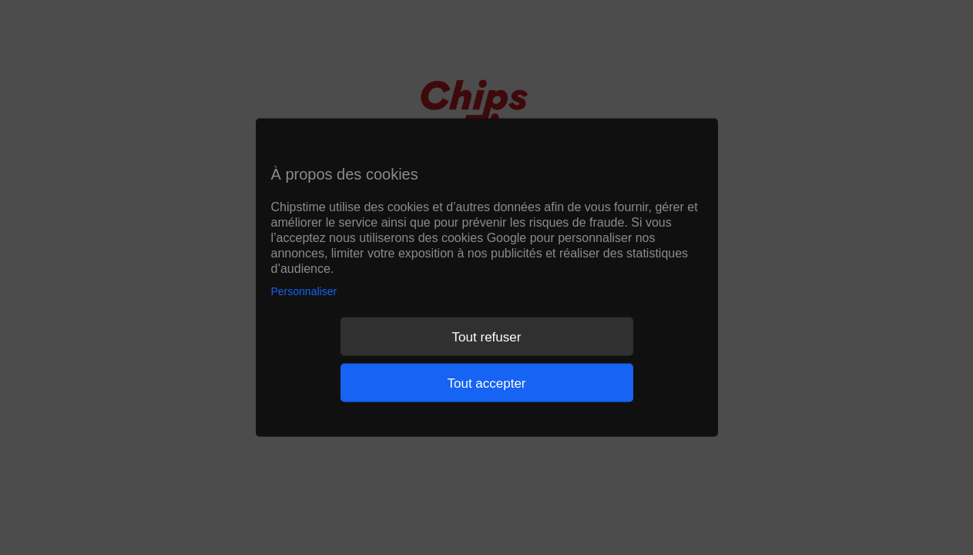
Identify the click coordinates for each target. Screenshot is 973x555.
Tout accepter (486, 382)
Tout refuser (487, 336)
